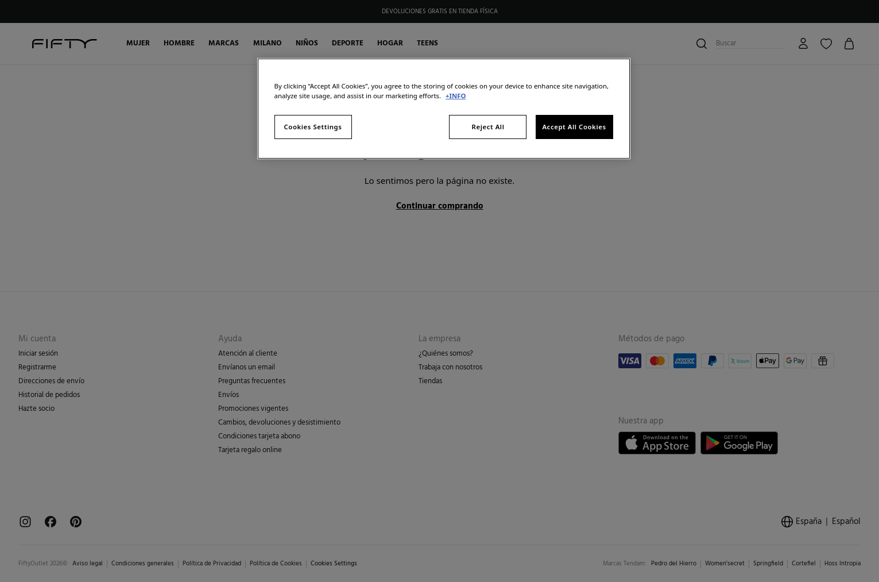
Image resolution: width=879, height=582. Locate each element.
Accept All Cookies (574, 126)
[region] (443, 108)
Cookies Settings (313, 126)
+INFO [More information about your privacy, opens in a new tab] (456, 95)
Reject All (488, 126)
